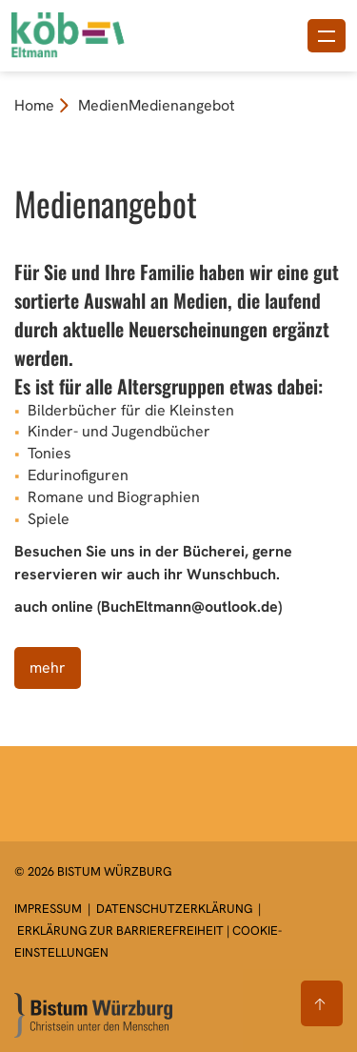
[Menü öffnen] (326, 35)
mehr (48, 668)
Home (34, 105)
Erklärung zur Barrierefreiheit (120, 930)
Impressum (49, 908)
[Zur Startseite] (93, 1015)
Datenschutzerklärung (174, 908)
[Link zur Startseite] (98, 34)
